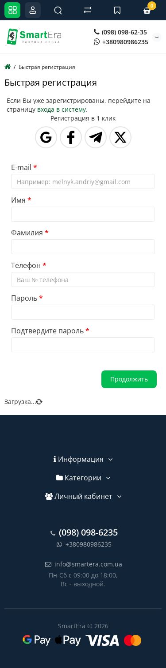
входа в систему (61, 109)
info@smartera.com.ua (83, 564)
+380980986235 (121, 42)
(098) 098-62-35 (120, 32)
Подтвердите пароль (47, 330)
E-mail (21, 167)
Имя (18, 200)
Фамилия (27, 232)
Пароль (24, 298)
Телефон (26, 265)
